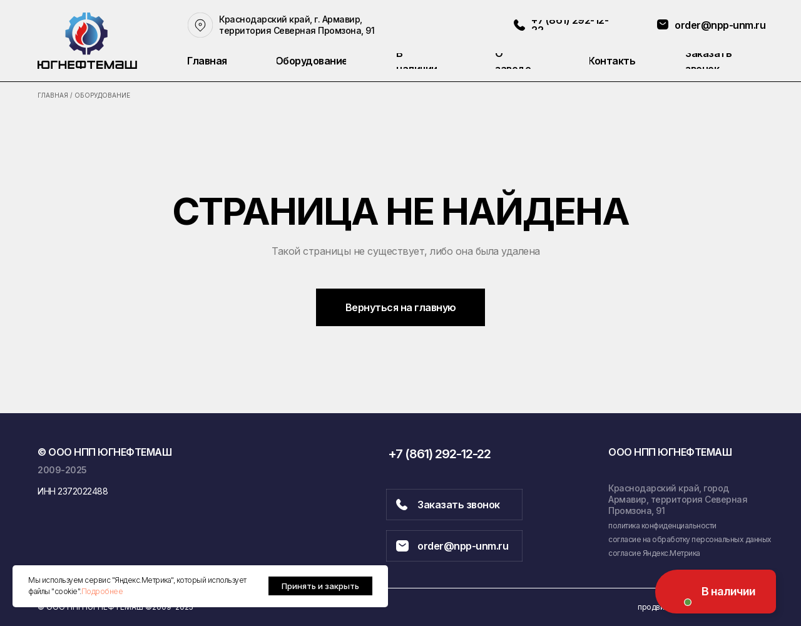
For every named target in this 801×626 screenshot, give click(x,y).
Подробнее (102, 591)
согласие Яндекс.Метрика (654, 553)
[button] (724, 61)
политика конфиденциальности (662, 525)
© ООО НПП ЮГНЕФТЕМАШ (104, 452)
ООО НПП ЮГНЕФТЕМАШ (670, 452)
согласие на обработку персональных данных (690, 539)
